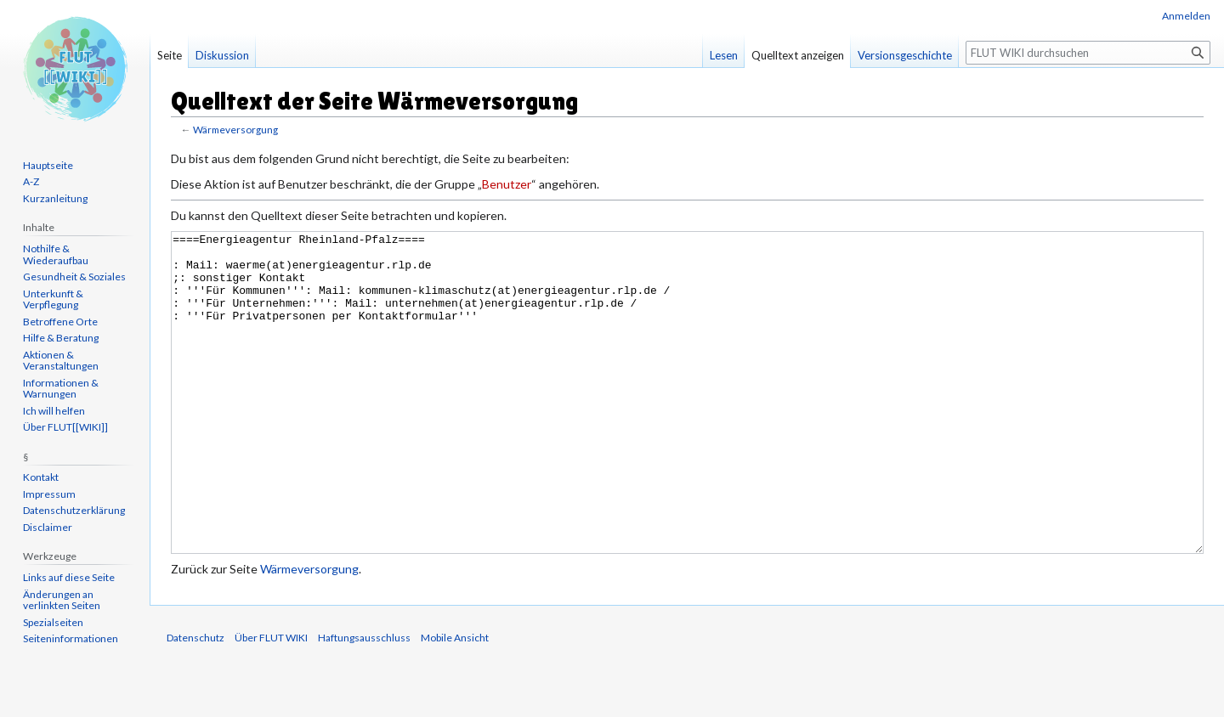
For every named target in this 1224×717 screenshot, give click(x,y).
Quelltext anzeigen (797, 55)
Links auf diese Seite (69, 577)
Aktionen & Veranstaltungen (61, 360)
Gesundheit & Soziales (74, 276)
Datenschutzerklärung (74, 510)
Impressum (49, 494)
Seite (169, 55)
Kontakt (41, 477)
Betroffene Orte (60, 321)
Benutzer (506, 184)
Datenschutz (195, 701)
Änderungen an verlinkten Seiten (61, 600)
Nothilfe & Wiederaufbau (55, 254)
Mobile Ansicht (455, 701)
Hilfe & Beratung (61, 337)
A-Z (31, 181)
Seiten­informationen (70, 638)
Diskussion (222, 55)
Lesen (724, 55)
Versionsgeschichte (905, 55)
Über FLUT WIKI (271, 701)
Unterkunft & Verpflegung (53, 299)
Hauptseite (48, 165)
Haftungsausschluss (364, 701)
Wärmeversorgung (235, 129)
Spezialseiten (53, 622)
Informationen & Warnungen (61, 388)
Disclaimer (47, 527)
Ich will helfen (54, 410)
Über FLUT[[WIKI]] (65, 427)
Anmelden (1186, 15)
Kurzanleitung (55, 198)
